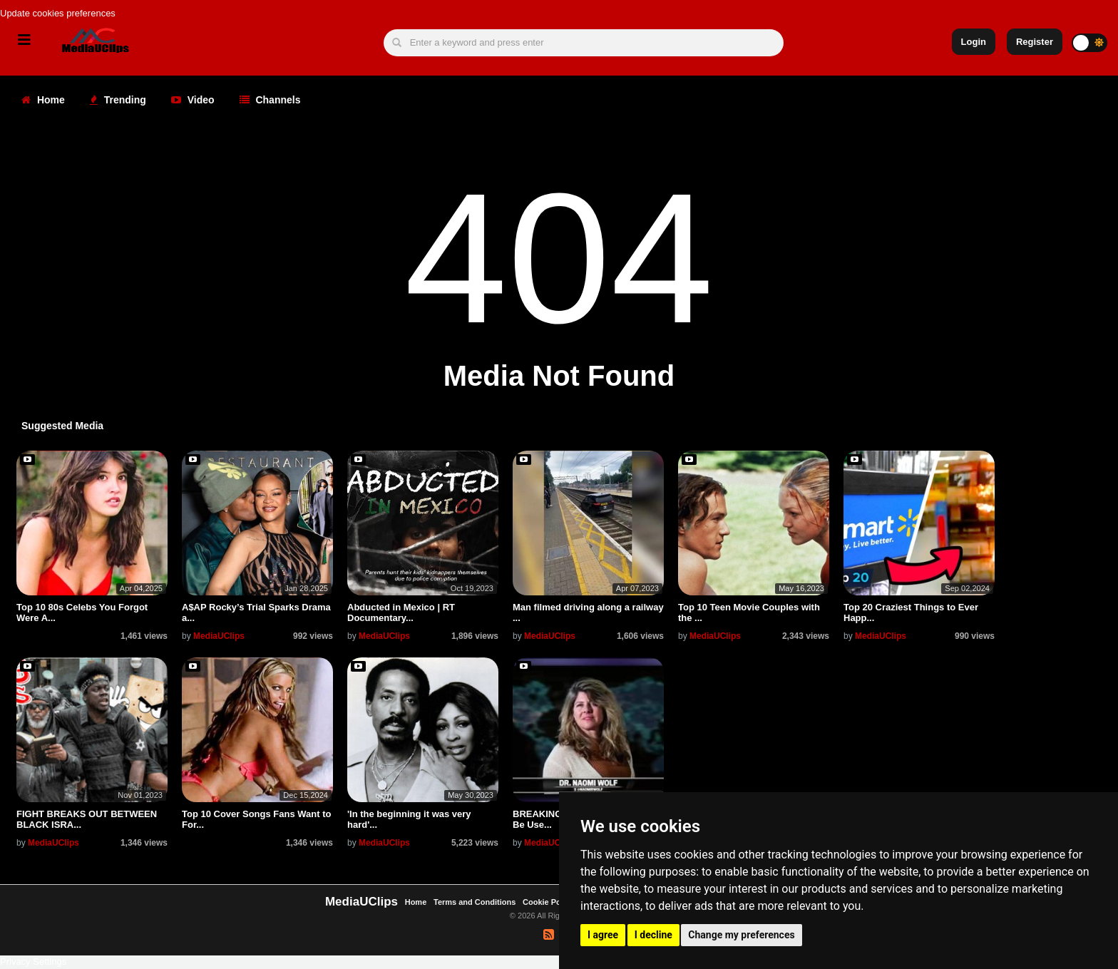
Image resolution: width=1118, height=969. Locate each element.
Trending (118, 100)
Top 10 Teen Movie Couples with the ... (749, 612)
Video (193, 100)
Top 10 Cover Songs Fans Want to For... (256, 819)
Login (973, 41)
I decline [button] (653, 934)
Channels (270, 100)
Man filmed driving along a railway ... (588, 612)
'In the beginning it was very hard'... (409, 819)
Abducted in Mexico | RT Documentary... (401, 612)
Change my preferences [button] (741, 934)
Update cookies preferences (58, 13)
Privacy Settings (33, 961)
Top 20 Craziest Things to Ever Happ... (910, 612)
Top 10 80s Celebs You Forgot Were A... (82, 612)
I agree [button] (603, 934)
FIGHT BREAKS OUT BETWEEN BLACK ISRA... (86, 819)
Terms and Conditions (475, 902)
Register (1034, 41)
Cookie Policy (549, 902)
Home (43, 100)
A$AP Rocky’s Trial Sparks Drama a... (256, 612)
